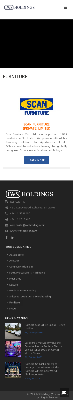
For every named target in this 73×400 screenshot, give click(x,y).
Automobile (15, 254)
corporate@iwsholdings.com (27, 225)
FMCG (11, 308)
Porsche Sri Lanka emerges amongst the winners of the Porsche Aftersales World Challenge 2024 (42, 369)
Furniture (13, 302)
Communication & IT (20, 266)
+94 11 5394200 (20, 213)
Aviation (13, 260)
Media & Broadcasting (21, 290)
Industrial (14, 278)
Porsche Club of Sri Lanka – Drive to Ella (45, 326)
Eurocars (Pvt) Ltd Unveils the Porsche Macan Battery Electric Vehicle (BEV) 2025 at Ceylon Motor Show (43, 348)
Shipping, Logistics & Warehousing (29, 296)
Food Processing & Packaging (26, 272)
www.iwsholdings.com (23, 230)
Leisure (12, 284)
